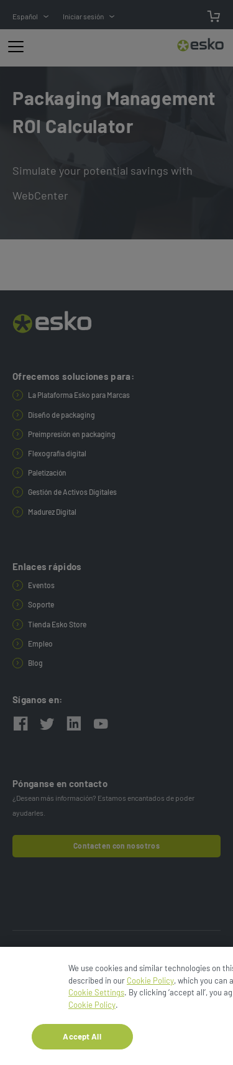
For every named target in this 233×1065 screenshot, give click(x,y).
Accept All (82, 1039)
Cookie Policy (150, 984)
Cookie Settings (96, 996)
